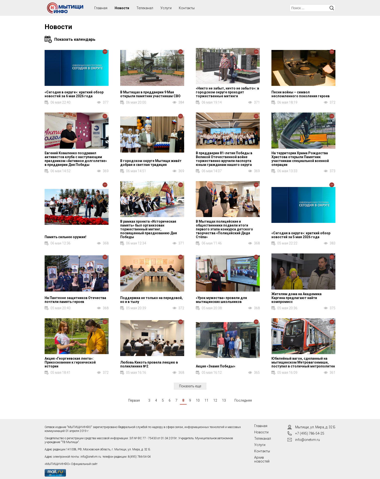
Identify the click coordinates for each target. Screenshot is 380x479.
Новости (122, 8)
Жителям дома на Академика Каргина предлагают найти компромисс (296, 298)
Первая (134, 400)
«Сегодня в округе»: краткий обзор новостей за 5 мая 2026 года (300, 235)
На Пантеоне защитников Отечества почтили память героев (75, 300)
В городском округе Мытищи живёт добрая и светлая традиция (151, 163)
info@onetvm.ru (90, 456)
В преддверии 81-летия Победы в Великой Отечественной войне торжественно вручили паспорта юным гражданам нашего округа (224, 159)
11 (206, 400)
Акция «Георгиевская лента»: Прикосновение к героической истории (70, 362)
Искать (331, 8)
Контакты (187, 8)
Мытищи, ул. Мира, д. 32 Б (315, 427)
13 (224, 400)
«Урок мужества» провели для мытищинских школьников (221, 300)
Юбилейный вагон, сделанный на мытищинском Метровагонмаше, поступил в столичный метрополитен (303, 362)
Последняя (243, 400)
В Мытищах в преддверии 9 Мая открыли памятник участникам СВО (150, 94)
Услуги (166, 8)
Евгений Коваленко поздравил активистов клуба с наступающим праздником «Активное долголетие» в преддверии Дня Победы (76, 159)
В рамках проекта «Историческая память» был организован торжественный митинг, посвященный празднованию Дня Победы (148, 229)
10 (198, 400)
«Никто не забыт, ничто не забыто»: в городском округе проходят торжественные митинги (227, 92)
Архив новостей (261, 459)
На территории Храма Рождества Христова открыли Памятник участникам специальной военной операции (300, 159)
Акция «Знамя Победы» (215, 366)
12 (215, 400)
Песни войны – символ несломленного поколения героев (300, 94)
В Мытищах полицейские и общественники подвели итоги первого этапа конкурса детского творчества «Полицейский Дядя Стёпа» (224, 229)
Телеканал (144, 8)
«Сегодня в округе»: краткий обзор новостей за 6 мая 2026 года (74, 94)
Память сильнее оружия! (65, 237)
